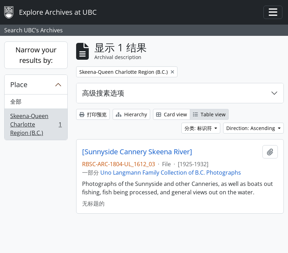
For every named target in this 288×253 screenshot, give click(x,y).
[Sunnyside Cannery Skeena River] (137, 152)
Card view (171, 114)
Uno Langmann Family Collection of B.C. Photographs (170, 172)
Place (18, 84)
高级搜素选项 (103, 93)
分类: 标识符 (199, 128)
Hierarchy (131, 114)
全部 (15, 101)
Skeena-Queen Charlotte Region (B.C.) (36, 124)
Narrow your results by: (35, 55)
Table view (209, 114)
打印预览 (93, 114)
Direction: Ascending (251, 128)
